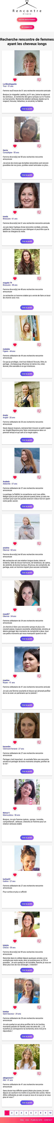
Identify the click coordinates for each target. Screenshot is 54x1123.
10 (50, 1113)
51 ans (10, 86)
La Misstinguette (10, 84)
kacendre (6, 747)
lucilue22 (6, 879)
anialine (6, 548)
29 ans (18, 1014)
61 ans (14, 219)
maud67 (6, 614)
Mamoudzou (8, 815)
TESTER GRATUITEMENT (27, 20)
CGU (27, 1120)
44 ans (12, 351)
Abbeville (6, 484)
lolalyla (6, 945)
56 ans (17, 815)
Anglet (5, 417)
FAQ (22, 1120)
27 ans (21, 749)
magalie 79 (7, 283)
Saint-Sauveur (8, 1014)
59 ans (12, 947)
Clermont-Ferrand (10, 749)
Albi (4, 1080)
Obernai (6, 550)
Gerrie (5, 150)
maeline (6, 680)
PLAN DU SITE (36, 1120)
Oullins (5, 881)
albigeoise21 (8, 1078)
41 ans (12, 682)
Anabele (6, 481)
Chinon (6, 947)
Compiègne (7, 152)
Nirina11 (6, 813)
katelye (6, 1012)
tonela (5, 216)
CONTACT (48, 1120)
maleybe (6, 349)
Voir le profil (27, 109)
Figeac (5, 351)
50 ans (16, 152)
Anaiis (5, 415)
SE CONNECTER (27, 27)
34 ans (13, 616)
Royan (5, 682)
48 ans (14, 285)
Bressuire (7, 219)
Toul (4, 86)
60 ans (13, 550)
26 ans (12, 417)
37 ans (14, 484)
